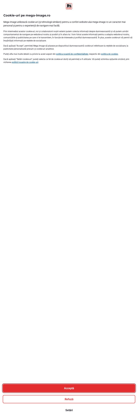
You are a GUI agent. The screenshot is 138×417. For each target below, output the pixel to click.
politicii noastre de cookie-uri (25, 62)
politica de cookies (109, 54)
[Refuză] (69, 399)
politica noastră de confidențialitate (72, 54)
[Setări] (69, 410)
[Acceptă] (69, 388)
